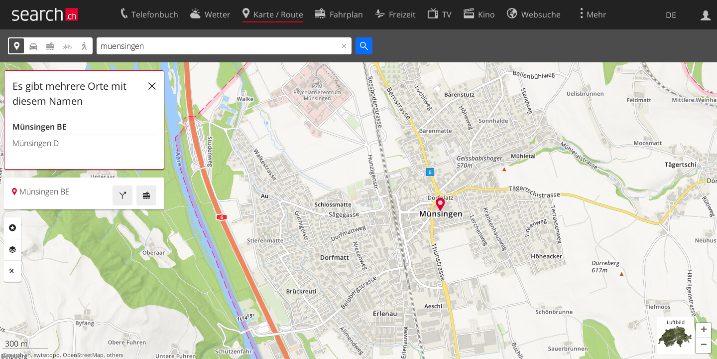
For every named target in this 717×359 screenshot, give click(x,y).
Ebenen (12, 249)
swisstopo (47, 355)
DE (671, 14)
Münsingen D (35, 143)
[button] (703, 330)
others (115, 355)
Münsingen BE (39, 126)
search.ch (19, 355)
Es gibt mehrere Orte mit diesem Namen (69, 93)
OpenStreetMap (83, 355)
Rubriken (12, 227)
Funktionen (12, 271)
